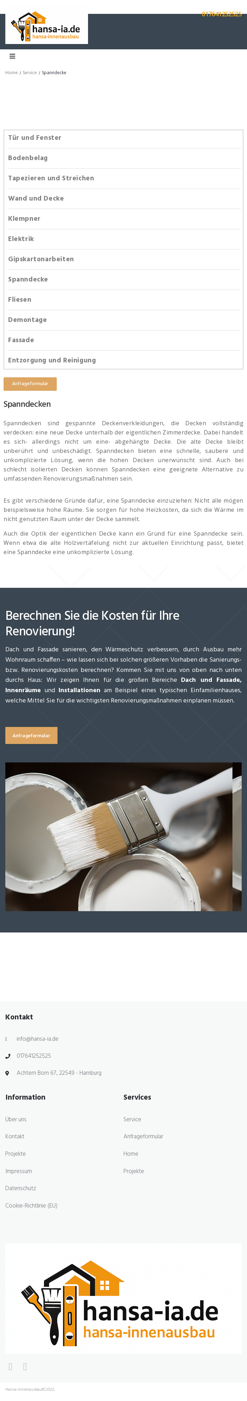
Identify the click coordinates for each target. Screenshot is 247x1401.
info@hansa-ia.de (38, 1039)
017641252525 (34, 1056)
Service (30, 73)
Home (11, 73)
